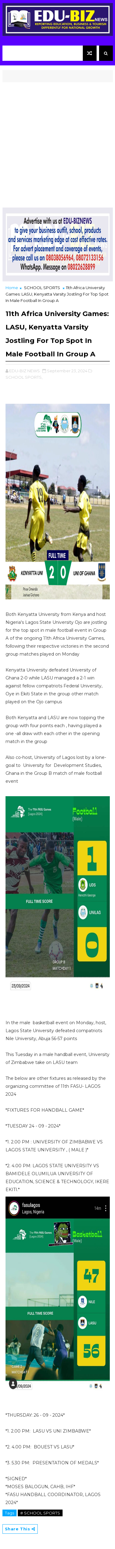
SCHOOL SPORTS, (24, 377)
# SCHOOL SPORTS (40, 1512)
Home (12, 287)
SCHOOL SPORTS (42, 287)
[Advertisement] (57, 142)
